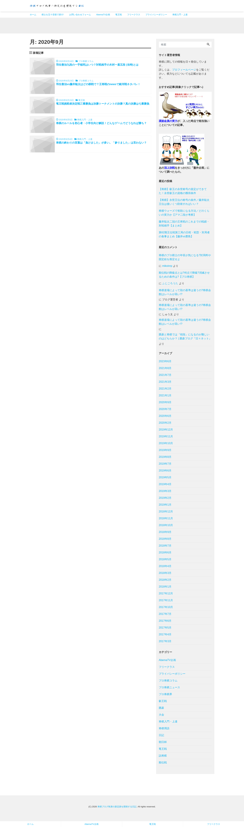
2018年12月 (166, 512)
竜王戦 (118, 14)
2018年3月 (165, 574)
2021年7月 (165, 376)
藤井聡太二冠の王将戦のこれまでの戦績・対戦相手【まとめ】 (184, 224)
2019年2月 (165, 498)
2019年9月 (165, 451)
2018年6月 (165, 553)
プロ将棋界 (165, 695)
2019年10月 (166, 444)
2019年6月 (165, 471)
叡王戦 (163, 702)
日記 (161, 736)
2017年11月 (166, 601)
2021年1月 (165, 396)
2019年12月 (166, 430)
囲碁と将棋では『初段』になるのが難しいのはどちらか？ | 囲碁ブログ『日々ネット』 (185, 337)
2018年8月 (165, 539)
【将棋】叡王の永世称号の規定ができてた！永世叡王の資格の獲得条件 (183, 192)
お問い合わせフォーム (80, 14)
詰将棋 (163, 756)
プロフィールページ (184, 70)
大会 (161, 715)
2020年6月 (165, 416)
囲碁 (161, 708)
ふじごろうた (170, 284)
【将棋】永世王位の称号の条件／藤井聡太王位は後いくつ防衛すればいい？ (184, 203)
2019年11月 (166, 437)
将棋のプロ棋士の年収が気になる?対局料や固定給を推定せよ (185, 258)
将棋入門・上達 (180, 14)
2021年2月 (165, 389)
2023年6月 (165, 362)
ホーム (33, 14)
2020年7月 (165, 410)
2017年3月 (165, 642)
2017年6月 (165, 621)
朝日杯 (163, 743)
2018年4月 (165, 567)
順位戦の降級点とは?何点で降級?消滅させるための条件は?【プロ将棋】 (184, 275)
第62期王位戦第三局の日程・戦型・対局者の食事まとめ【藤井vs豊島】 (184, 235)
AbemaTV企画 (103, 14)
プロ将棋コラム (168, 681)
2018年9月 (165, 533)
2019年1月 (165, 505)
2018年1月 (165, 587)
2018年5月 (165, 560)
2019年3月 (165, 492)
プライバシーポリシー (156, 14)
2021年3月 (165, 382)
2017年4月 (165, 635)
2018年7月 (165, 546)
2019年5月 (165, 478)
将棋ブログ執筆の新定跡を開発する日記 (117, 807)
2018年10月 (166, 526)
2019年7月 (165, 464)
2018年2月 (165, 580)
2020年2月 (165, 423)
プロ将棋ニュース (169, 688)
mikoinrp (167, 266)
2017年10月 (166, 608)
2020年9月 (165, 403)
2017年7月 (165, 615)
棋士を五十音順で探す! (53, 14)
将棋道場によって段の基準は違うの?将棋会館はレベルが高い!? (185, 293)
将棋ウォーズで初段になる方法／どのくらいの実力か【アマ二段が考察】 (184, 213)
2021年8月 (165, 369)
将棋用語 (164, 729)
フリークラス (133, 14)
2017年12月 (166, 594)
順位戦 (163, 763)
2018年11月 (166, 519)
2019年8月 (165, 457)
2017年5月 (165, 628)
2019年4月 (165, 485)
